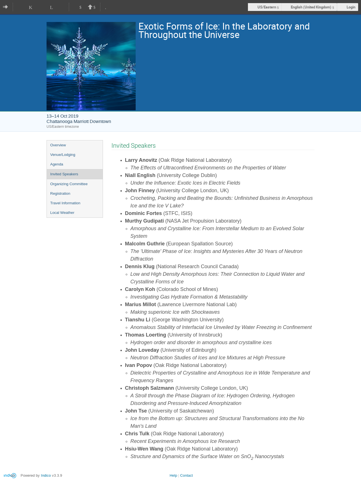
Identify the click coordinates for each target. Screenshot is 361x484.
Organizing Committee (69, 184)
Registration (60, 193)
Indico (46, 475)
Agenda (56, 164)
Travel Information (65, 203)
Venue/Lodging (62, 155)
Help (173, 475)
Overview (58, 145)
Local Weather (62, 212)
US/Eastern (266, 7)
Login (351, 7)
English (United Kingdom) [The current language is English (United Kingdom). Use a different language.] (311, 7)
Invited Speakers (64, 174)
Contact (186, 475)
